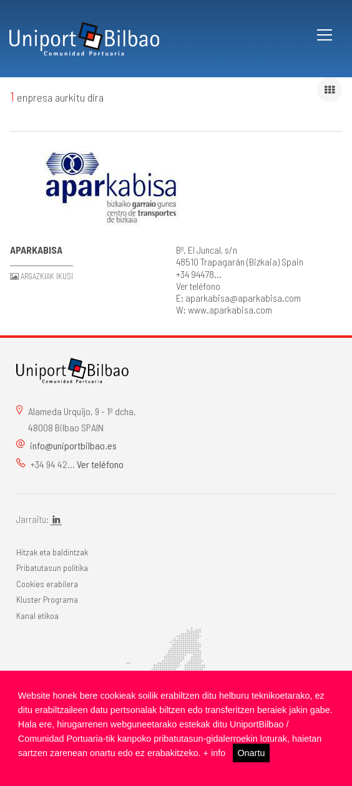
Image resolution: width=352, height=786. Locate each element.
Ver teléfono (198, 286)
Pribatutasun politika (52, 567)
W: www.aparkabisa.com (224, 309)
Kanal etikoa (37, 615)
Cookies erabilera (47, 583)
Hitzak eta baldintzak (52, 552)
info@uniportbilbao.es (73, 445)
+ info (214, 753)
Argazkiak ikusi (47, 276)
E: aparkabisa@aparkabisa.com (238, 298)
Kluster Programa (47, 599)
